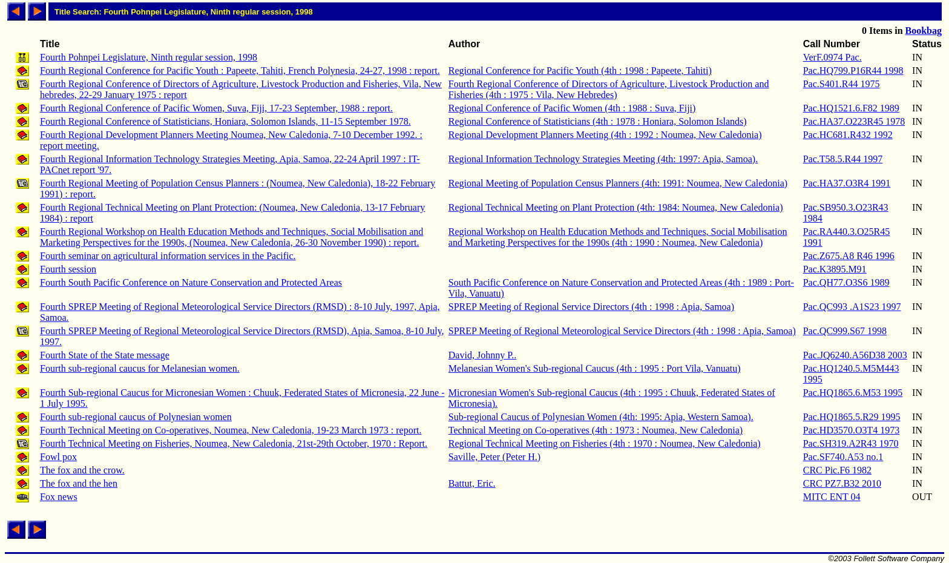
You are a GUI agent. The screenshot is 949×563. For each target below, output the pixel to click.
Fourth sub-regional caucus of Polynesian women (136, 417)
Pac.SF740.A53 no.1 (843, 457)
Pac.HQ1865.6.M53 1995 (852, 392)
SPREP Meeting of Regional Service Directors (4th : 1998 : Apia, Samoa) (591, 306)
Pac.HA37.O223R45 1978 (854, 121)
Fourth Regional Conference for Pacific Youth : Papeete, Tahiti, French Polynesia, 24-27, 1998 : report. (240, 70)
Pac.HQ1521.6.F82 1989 (851, 108)
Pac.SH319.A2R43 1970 (851, 443)
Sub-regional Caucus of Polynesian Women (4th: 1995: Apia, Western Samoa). (601, 417)
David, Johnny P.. (482, 355)
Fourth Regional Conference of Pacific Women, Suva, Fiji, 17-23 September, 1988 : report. (216, 108)
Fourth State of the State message (104, 355)
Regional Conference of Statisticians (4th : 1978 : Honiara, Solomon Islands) (597, 121)
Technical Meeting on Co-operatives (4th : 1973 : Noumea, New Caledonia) (595, 430)
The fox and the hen (78, 483)
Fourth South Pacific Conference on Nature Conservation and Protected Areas (191, 282)
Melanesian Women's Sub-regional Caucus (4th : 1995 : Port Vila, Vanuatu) (594, 368)
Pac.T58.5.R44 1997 (843, 159)
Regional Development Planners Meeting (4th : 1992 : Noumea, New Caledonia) (605, 135)
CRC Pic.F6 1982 (837, 470)
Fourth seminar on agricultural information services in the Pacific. (168, 256)
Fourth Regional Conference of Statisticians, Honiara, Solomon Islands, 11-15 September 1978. (225, 121)
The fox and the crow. (82, 470)
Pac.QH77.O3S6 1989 (846, 282)
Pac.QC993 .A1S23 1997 (852, 306)
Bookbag (923, 30)
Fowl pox (58, 457)
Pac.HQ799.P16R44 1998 (853, 70)
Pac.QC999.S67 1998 (845, 331)
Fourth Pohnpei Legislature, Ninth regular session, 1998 (148, 57)
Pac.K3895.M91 (835, 269)
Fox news (58, 497)
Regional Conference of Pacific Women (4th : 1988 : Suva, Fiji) (572, 108)
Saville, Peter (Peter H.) (494, 457)
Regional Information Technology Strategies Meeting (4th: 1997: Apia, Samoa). (603, 159)
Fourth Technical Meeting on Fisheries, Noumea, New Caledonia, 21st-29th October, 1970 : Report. (233, 443)
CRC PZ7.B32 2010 (842, 483)
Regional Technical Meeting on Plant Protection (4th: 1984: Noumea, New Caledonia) (615, 207)
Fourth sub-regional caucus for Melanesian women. (140, 368)
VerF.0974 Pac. (832, 57)
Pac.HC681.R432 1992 (848, 135)
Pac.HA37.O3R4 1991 (846, 183)
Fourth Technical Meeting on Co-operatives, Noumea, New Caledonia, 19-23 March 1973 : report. (230, 430)
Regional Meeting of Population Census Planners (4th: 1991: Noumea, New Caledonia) (617, 183)
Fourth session (68, 269)
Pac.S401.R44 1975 (841, 84)
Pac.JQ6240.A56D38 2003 (855, 355)
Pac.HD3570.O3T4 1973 (851, 430)
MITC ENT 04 (832, 497)
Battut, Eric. (472, 483)
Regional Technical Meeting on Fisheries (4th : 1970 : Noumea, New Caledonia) (604, 443)
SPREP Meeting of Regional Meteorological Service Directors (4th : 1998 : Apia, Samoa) (622, 331)
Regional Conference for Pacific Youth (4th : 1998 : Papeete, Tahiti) (580, 70)
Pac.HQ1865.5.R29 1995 (852, 417)
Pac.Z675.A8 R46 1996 (849, 256)
